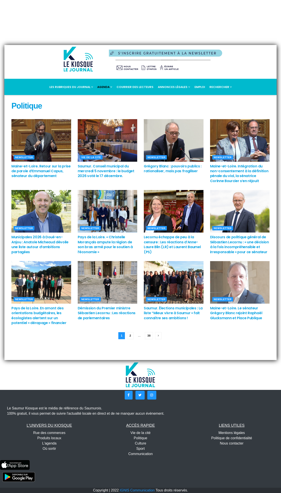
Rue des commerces (49, 433)
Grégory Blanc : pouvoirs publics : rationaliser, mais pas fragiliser (173, 169)
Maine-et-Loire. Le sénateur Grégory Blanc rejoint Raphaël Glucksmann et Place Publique (236, 313)
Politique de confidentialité (231, 438)
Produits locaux (49, 438)
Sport (140, 448)
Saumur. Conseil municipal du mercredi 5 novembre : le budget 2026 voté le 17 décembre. (106, 171)
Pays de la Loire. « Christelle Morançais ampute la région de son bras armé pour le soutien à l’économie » (105, 244)
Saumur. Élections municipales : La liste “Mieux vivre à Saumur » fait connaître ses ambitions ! (173, 313)
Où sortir (49, 448)
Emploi (200, 87)
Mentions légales (231, 433)
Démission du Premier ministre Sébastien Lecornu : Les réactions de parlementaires (106, 313)
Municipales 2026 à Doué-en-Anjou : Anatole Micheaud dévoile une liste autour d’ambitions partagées (39, 244)
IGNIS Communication (137, 490)
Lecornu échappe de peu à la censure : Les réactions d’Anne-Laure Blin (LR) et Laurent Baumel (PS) (172, 244)
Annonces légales (174, 87)
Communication (140, 454)
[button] (129, 395)
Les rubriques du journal (71, 87)
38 (148, 335)
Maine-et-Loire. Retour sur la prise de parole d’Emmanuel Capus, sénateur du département (41, 171)
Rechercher (220, 87)
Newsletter (24, 157)
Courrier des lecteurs (135, 87)
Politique (140, 438)
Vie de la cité (91, 157)
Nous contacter (232, 443)
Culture (140, 443)
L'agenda (49, 443)
